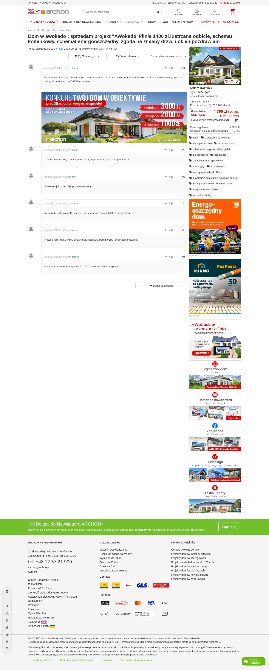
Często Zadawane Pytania (43, 579)
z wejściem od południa (217, 137)
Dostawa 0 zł (107, 566)
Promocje (33, 605)
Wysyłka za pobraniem (113, 570)
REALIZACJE (133, 21)
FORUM (151, 21)
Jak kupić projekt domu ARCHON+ (48, 592)
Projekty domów (44, 21)
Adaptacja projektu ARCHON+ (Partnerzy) (52, 596)
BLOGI (164, 21)
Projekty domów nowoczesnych (189, 574)
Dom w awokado (201, 87)
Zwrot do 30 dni (109, 562)
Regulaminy (35, 600)
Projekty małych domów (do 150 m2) (192, 562)
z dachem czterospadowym (208, 160)
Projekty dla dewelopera (81, 21)
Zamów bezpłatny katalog (220, 21)
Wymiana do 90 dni (111, 558)
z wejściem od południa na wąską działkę (215, 178)
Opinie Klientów (37, 613)
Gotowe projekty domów (185, 549)
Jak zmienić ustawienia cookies (136, 660)
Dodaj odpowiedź (127, 56)
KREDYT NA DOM (182, 21)
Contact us (37, 621)
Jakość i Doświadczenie (113, 549)
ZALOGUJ (159, 2)
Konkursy (33, 609)
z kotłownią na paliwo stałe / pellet (211, 149)
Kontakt (32, 571)
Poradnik (113, 21)
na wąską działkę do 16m (207, 172)
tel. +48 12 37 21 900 (50, 561)
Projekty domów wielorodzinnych (190, 566)
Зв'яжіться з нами (41, 625)
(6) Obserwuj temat (87, 56)
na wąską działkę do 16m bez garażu (213, 183)
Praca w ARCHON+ (39, 588)
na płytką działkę (202, 195)
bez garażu (220, 154)
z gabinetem (217, 166)
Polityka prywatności (42, 660)
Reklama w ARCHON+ (41, 617)
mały (195, 137)
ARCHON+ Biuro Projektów (45, 542)
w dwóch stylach (227, 143)
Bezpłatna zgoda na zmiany (116, 553)
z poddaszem (200, 154)
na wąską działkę (202, 143)
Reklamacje (107, 660)
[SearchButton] (158, 12)
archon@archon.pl (39, 567)
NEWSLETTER (177, 2)
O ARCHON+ (36, 584)
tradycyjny (198, 166)
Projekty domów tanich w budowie (191, 553)
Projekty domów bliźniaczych (188, 570)
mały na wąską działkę (205, 189)
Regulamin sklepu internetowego (76, 660)
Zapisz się (229, 527)
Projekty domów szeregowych (188, 558)
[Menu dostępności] (7, 580)
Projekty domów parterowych (188, 578)
